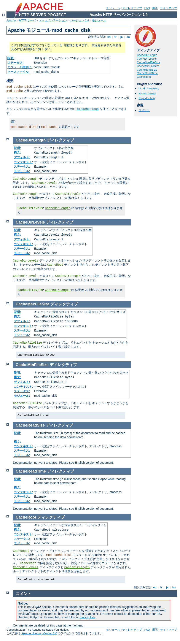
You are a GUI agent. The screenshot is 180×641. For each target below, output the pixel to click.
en (109, 36)
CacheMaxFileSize (148, 62)
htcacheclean (88, 109)
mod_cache (14, 91)
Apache (11, 20)
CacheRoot (144, 76)
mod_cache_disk (19, 87)
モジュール (113, 8)
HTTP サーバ (27, 20)
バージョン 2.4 (79, 20)
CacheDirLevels (147, 58)
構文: (17, 152)
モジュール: (22, 171)
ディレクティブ (132, 8)
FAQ (147, 8)
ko (128, 36)
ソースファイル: (18, 71)
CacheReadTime (147, 73)
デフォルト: (22, 157)
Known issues (147, 93)
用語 (155, 8)
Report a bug (147, 98)
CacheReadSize (147, 69)
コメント (144, 110)
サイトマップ (168, 8)
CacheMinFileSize (148, 66)
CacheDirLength (147, 55)
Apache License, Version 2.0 (39, 633)
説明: (10, 58)
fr (115, 36)
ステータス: (15, 62)
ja (121, 36)
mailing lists (87, 617)
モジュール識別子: (20, 67)
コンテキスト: (23, 162)
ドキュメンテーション (53, 20)
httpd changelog (149, 88)
